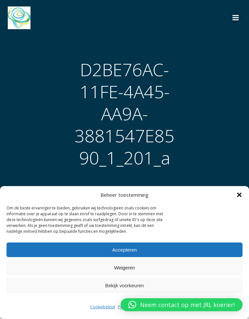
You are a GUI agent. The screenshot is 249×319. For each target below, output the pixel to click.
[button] (239, 195)
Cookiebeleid (102, 307)
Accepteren (124, 250)
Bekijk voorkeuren (124, 285)
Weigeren (124, 267)
